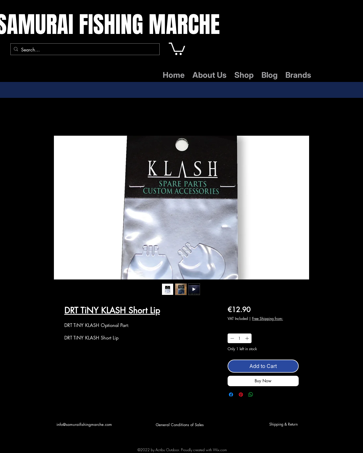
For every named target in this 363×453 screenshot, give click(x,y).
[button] (177, 48)
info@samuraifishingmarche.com (84, 424)
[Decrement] (231, 338)
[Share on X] (261, 394)
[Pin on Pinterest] (241, 394)
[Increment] (247, 338)
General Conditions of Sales (180, 424)
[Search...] (84, 50)
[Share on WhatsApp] (251, 394)
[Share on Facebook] (231, 394)
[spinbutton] (239, 338)
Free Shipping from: (267, 318)
